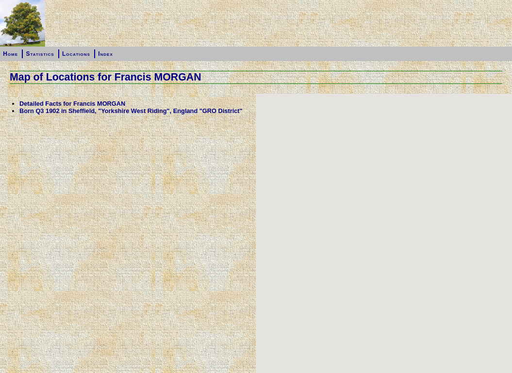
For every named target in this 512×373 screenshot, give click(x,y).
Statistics (40, 53)
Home (10, 53)
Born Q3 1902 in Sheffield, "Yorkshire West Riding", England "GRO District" (131, 110)
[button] (384, 234)
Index (105, 53)
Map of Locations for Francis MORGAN (105, 77)
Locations (76, 53)
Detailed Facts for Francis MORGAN (72, 103)
